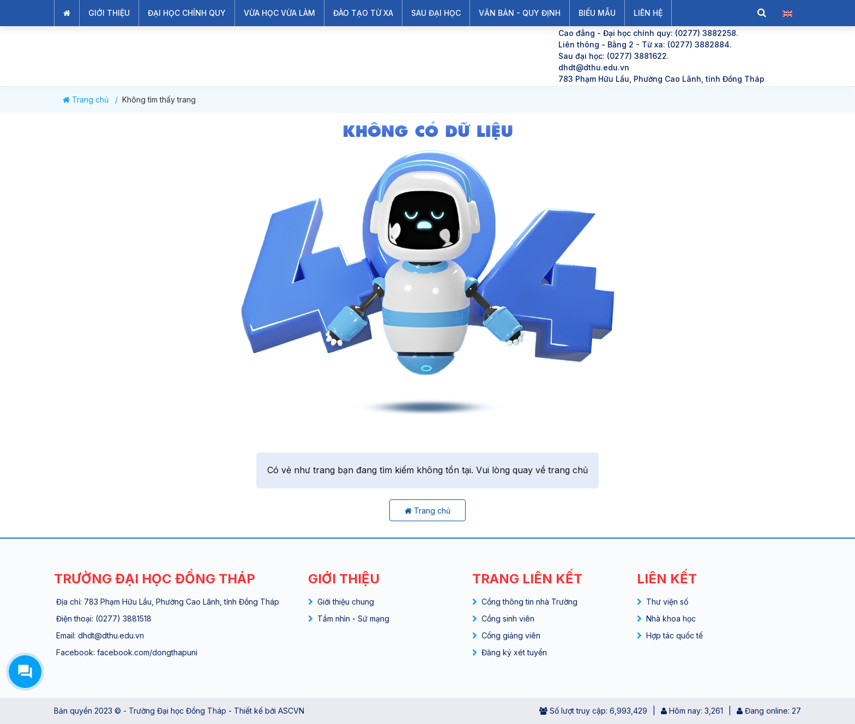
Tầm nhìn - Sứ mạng (353, 618)
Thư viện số (667, 601)
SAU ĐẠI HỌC (436, 12)
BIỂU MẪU (597, 12)
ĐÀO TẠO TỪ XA (363, 12)
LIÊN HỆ (648, 12)
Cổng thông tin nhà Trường (529, 601)
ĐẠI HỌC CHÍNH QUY (187, 12)
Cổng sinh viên (507, 618)
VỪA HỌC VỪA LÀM (279, 12)
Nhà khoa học (671, 618)
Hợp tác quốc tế (674, 635)
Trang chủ (86, 99)
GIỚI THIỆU (109, 12)
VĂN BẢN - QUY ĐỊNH (520, 12)
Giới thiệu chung (345, 601)
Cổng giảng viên (510, 635)
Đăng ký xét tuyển (514, 652)
